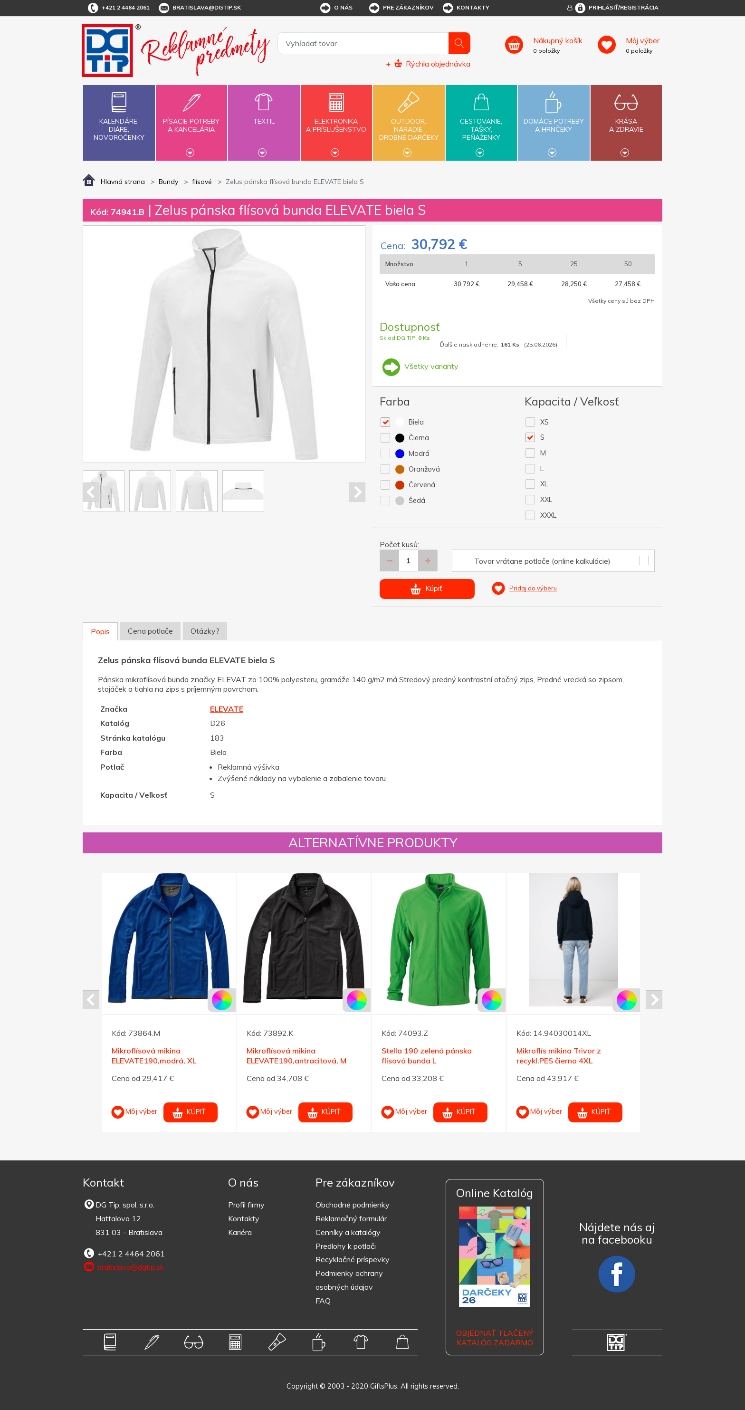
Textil (264, 116)
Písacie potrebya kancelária (191, 120)
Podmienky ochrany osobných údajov (349, 1280)
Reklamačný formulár (351, 1218)
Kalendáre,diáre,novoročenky (119, 114)
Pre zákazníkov (401, 8)
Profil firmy (246, 1204)
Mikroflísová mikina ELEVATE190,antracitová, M (296, 1055)
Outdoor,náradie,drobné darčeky (408, 121)
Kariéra (240, 1232)
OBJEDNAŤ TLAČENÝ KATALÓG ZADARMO (494, 1338)
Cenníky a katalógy (348, 1232)
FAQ (323, 1300)
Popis (100, 631)
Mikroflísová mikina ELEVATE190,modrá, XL (154, 1055)
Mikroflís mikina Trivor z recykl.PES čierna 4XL (558, 1055)
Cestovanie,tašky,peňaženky (481, 121)
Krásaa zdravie (626, 120)
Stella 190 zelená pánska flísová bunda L (427, 1055)
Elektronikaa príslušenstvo (336, 120)
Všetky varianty (419, 366)
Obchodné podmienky (352, 1204)
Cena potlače (150, 631)
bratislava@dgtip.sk (199, 8)
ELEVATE (226, 709)
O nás (336, 8)
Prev (91, 492)
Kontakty (465, 8)
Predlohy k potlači (345, 1246)
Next (357, 492)
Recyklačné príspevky (352, 1259)
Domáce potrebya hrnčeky (553, 120)
